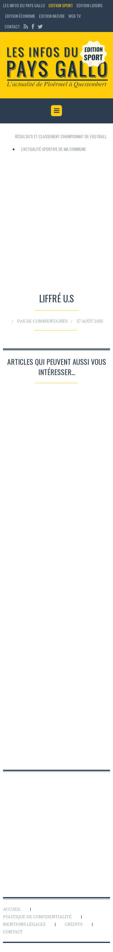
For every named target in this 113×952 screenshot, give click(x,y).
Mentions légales (24, 924)
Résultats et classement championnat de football (61, 136)
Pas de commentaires (44, 320)
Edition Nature (52, 16)
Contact (12, 26)
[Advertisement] (56, 220)
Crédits (74, 924)
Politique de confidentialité (37, 916)
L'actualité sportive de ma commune (53, 149)
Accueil (12, 909)
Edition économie (20, 16)
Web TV (74, 16)
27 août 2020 (87, 320)
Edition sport (61, 5)
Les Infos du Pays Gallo (24, 5)
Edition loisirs (89, 5)
